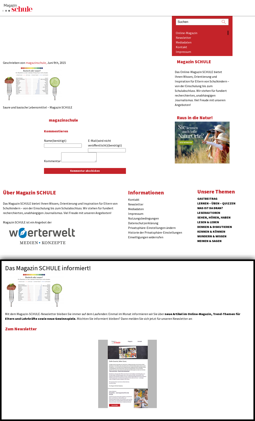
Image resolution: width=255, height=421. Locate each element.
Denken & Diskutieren (214, 227)
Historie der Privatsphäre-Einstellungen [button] (155, 232)
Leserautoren (208, 213)
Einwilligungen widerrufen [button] (145, 237)
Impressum (183, 52)
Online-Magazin (186, 33)
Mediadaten (183, 42)
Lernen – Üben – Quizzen (216, 203)
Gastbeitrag (207, 199)
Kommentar (52, 161)
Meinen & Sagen (209, 241)
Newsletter (183, 38)
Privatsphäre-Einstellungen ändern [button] (152, 228)
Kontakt (181, 47)
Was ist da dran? (210, 208)
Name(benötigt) (55, 141)
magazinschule (64, 120)
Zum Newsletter (21, 329)
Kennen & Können (211, 231)
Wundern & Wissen (211, 236)
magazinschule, (36, 63)
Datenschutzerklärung (143, 223)
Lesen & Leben (208, 222)
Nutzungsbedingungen (143, 218)
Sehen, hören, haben (214, 217)
